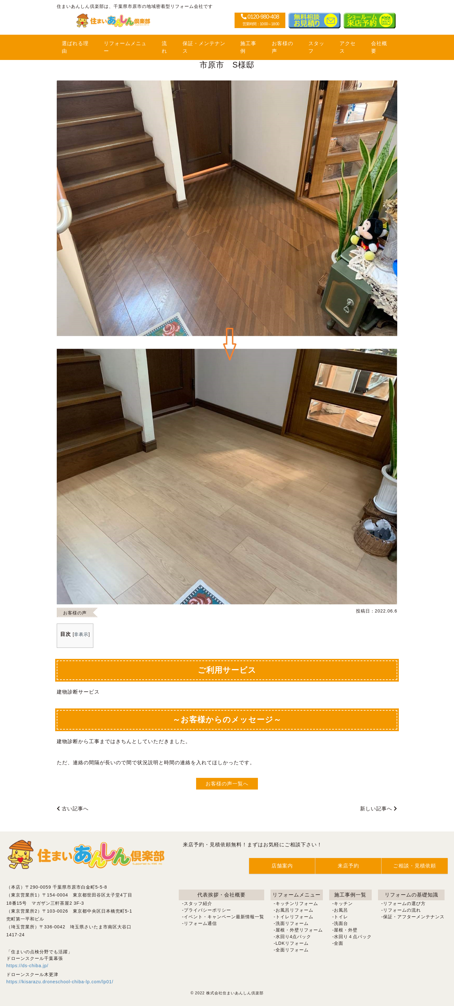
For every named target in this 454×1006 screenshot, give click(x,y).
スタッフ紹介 (198, 903)
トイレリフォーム (294, 916)
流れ (164, 47)
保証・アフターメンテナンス (414, 916)
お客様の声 (282, 47)
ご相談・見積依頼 (414, 865)
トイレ (341, 916)
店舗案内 (282, 865)
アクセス (348, 47)
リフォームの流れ (402, 910)
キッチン (343, 903)
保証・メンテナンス (204, 47)
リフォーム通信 (200, 923)
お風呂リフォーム (294, 910)
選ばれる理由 (75, 47)
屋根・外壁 (346, 929)
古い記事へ (73, 808)
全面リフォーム (292, 949)
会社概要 (379, 47)
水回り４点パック (353, 936)
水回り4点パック (293, 936)
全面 (338, 943)
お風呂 (341, 910)
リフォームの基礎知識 (411, 894)
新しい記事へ (378, 808)
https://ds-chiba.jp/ (27, 965)
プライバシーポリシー (207, 910)
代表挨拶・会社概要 (221, 894)
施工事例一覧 (350, 894)
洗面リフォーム (292, 923)
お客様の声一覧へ (227, 783)
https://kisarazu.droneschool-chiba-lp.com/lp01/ (60, 981)
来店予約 (348, 865)
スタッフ (316, 47)
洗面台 (341, 923)
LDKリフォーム (292, 943)
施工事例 (248, 47)
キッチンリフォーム (297, 903)
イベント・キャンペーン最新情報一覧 (224, 916)
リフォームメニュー (125, 47)
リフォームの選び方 (404, 903)
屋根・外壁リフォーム (299, 929)
